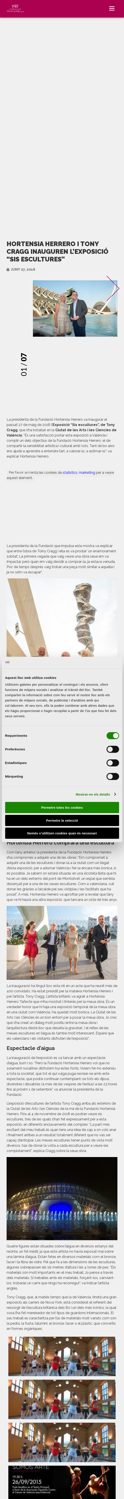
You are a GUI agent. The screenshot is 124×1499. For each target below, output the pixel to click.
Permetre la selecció (62, 820)
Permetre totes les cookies (62, 807)
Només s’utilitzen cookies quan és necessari (62, 833)
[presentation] (101, 341)
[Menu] (112, 8)
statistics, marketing (79, 472)
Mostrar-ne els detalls (93, 794)
